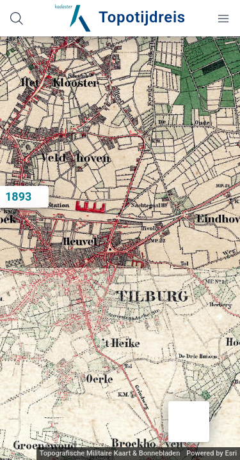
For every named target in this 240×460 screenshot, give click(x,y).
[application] (120, 248)
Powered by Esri (211, 453)
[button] (188, 421)
